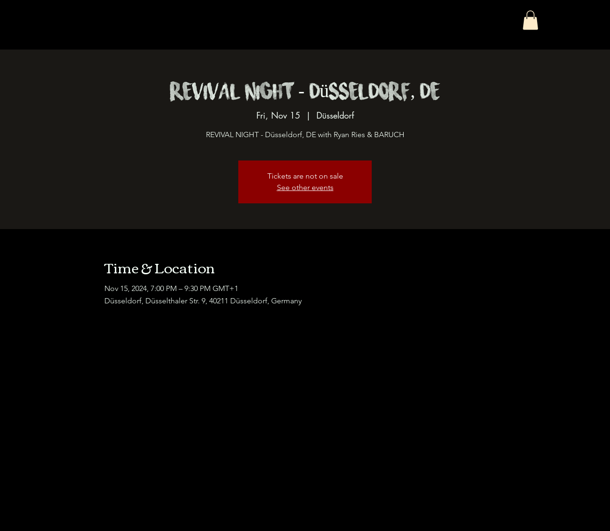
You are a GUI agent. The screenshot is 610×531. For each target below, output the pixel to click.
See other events (305, 187)
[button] (530, 20)
